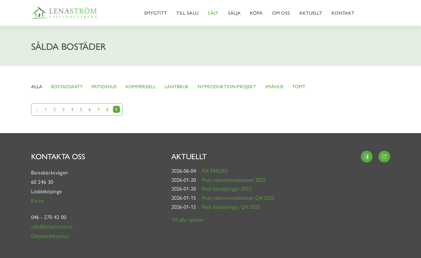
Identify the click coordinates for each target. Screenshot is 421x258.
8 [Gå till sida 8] (107, 109)
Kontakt (343, 12)
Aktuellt (310, 12)
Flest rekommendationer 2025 (234, 179)
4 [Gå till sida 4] (72, 109)
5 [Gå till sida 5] (81, 109)
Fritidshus (104, 86)
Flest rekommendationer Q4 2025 (238, 197)
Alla (36, 86)
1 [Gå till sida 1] (46, 109)
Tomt (298, 86)
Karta (38, 200)
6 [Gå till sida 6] (90, 109)
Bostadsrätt (67, 86)
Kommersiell (141, 86)
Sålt (213, 12)
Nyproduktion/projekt (227, 86)
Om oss (281, 12)
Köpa (256, 12)
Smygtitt (155, 12)
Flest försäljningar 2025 (226, 188)
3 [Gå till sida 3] (63, 109)
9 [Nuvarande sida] (116, 109)
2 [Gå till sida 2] (54, 109)
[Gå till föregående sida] (37, 109)
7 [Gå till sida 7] (98, 109)
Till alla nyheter (187, 219)
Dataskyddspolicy (50, 235)
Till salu (187, 12)
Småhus (274, 86)
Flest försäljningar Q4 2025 (231, 206)
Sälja (234, 12)
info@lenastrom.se (51, 226)
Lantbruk (177, 86)
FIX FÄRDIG (215, 170)
